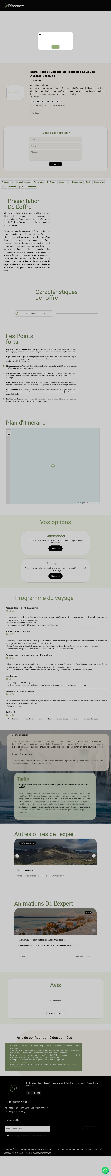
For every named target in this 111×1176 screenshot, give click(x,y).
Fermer (55, 48)
